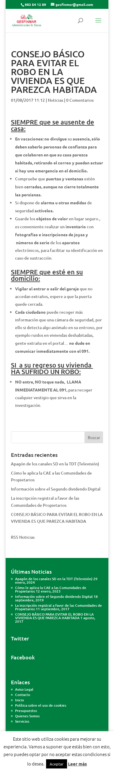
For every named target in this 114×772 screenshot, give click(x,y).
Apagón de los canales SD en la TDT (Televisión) (55, 464)
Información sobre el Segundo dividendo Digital (55, 489)
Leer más (77, 764)
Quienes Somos (27, 715)
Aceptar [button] (56, 763)
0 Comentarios (80, 100)
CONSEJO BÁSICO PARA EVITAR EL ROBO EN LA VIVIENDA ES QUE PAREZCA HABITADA (54, 616)
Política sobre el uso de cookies (40, 705)
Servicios (22, 721)
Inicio (19, 700)
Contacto (22, 694)
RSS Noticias (23, 537)
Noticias (55, 100)
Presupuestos (26, 710)
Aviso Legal (24, 689)
